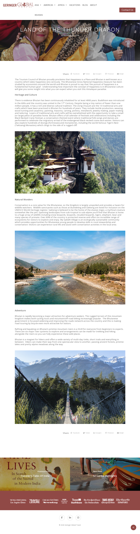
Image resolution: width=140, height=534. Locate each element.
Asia (38, 5)
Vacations (74, 5)
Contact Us (127, 10)
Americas (50, 5)
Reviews (39, 15)
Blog (85, 5)
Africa (62, 5)
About (93, 5)
